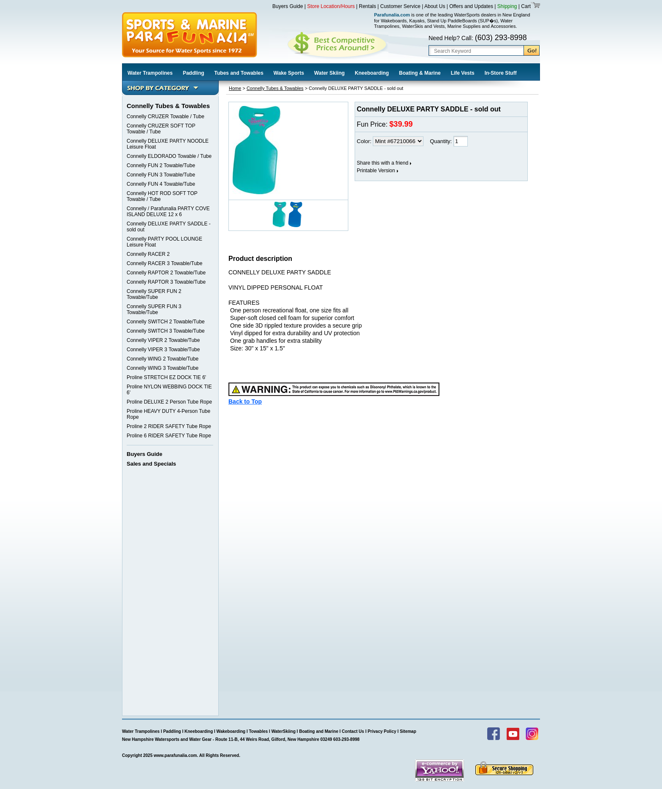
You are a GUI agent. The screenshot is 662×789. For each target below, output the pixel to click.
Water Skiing (329, 73)
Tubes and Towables (238, 73)
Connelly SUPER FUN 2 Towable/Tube (154, 294)
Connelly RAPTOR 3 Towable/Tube (166, 282)
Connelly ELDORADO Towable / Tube (169, 156)
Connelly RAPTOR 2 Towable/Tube (166, 273)
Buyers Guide (287, 6)
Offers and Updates (471, 6)
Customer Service (400, 6)
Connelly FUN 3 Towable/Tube (161, 175)
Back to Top (245, 401)
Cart (525, 6)
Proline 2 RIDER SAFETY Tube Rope (169, 426)
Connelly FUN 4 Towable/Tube (161, 184)
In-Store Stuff (501, 73)
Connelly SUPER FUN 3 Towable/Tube (154, 309)
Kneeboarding (372, 73)
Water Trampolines (150, 73)
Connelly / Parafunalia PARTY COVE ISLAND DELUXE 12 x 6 (168, 211)
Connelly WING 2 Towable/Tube (162, 359)
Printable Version (376, 171)
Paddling (193, 73)
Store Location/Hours (331, 6)
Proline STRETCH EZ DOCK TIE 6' (166, 377)
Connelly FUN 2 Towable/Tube (161, 165)
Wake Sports (289, 73)
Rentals (367, 6)
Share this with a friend (382, 163)
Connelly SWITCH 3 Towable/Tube (166, 331)
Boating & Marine (420, 73)
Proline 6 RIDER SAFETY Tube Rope (169, 436)
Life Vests (463, 73)
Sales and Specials (151, 464)
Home (235, 88)
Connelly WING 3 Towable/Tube (162, 368)
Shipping (507, 6)
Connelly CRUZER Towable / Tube (165, 116)
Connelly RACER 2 (148, 254)
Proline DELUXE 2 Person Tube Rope (169, 402)
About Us (434, 6)
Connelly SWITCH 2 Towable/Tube (166, 322)
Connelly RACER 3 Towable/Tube (164, 263)
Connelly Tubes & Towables (275, 88)
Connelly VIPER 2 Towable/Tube (163, 340)
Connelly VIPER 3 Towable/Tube (163, 349)
